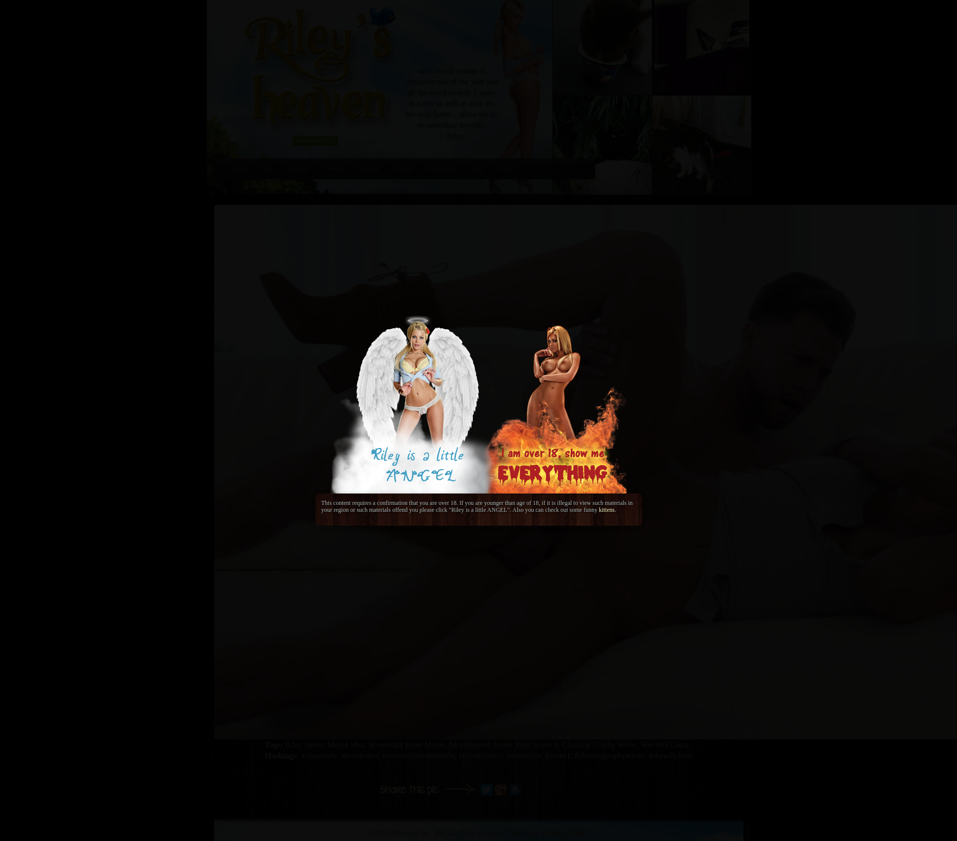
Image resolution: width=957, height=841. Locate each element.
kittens (607, 509)
